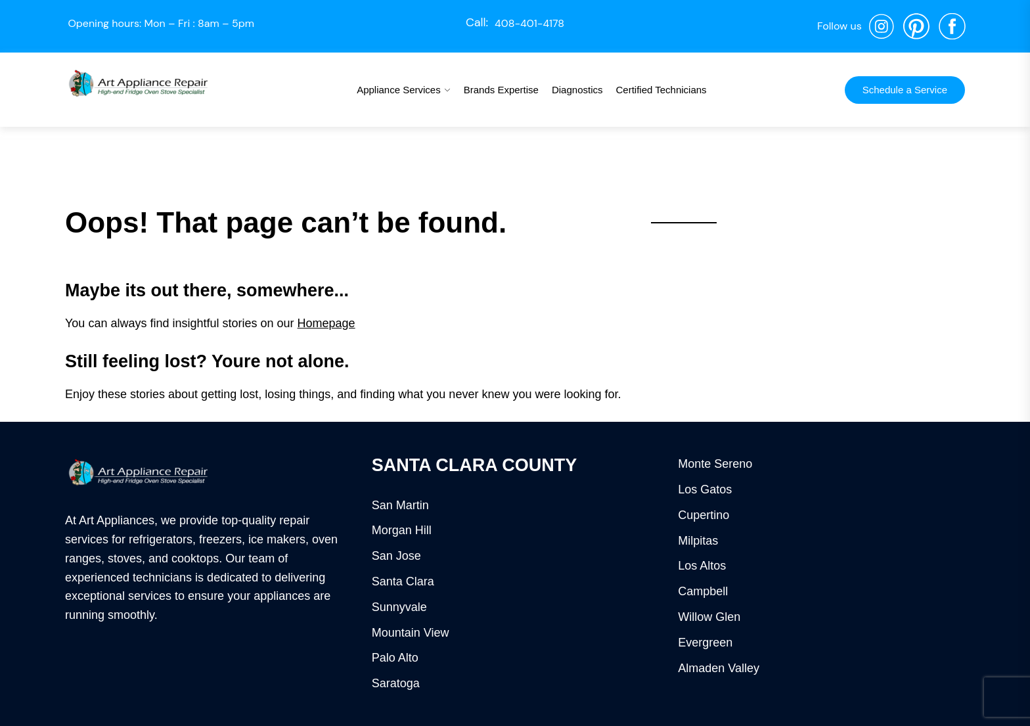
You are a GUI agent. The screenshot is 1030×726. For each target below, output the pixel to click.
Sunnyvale (399, 607)
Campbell (703, 591)
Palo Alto (395, 657)
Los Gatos (705, 489)
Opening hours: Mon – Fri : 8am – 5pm (161, 23)
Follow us (839, 26)
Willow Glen (709, 617)
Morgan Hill (402, 530)
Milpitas (698, 540)
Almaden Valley (718, 668)
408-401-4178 (529, 23)
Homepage (326, 323)
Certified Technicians (661, 90)
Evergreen (705, 642)
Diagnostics (577, 90)
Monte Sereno (715, 463)
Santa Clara (403, 581)
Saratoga (396, 683)
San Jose (396, 555)
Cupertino (703, 515)
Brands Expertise (501, 90)
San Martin (400, 505)
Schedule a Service (904, 89)
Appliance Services (399, 90)
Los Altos (702, 565)
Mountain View (410, 632)
